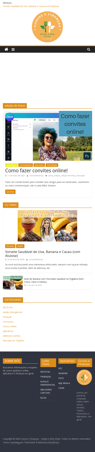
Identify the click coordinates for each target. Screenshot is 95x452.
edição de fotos (68, 175)
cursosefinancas (36, 175)
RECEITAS (8, 307)
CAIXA (61, 387)
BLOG (43, 397)
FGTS (61, 378)
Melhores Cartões (12, 335)
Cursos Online (10, 326)
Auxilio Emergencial (12, 312)
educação (80, 175)
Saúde (20, 246)
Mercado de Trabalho (13, 340)
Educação (39, 165)
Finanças (7, 316)
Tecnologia (52, 165)
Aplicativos (11, 165)
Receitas (10, 246)
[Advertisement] (47, 80)
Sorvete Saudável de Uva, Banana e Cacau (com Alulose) (31, 6)
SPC (60, 368)
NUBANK (63, 373)
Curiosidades (25, 165)
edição (57, 175)
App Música (64, 383)
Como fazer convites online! (36, 170)
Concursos (8, 321)
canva (50, 175)
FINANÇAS (45, 376)
